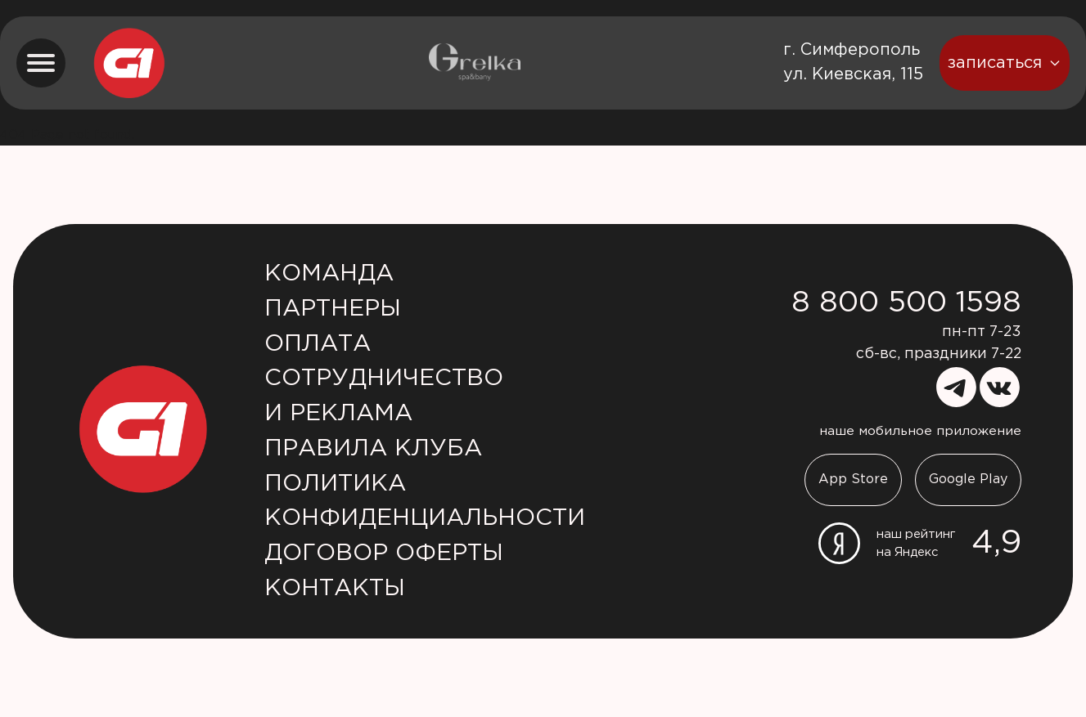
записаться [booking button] (1004, 63)
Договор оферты (383, 553)
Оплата (317, 344)
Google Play (968, 479)
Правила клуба (373, 448)
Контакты (334, 588)
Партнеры (332, 309)
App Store (853, 479)
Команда (329, 274)
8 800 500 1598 (906, 303)
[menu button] (40, 62)
